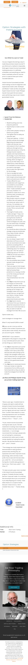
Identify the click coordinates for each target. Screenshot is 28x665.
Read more (14, 587)
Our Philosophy (18, 621)
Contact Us (9, 621)
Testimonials (7, 626)
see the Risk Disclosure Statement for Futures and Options (14, 660)
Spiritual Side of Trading (10, 623)
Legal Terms (22, 626)
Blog (7, 2)
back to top (24, 536)
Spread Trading (21, 623)
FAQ (14, 628)
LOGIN (14, 2)
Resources (14, 626)
